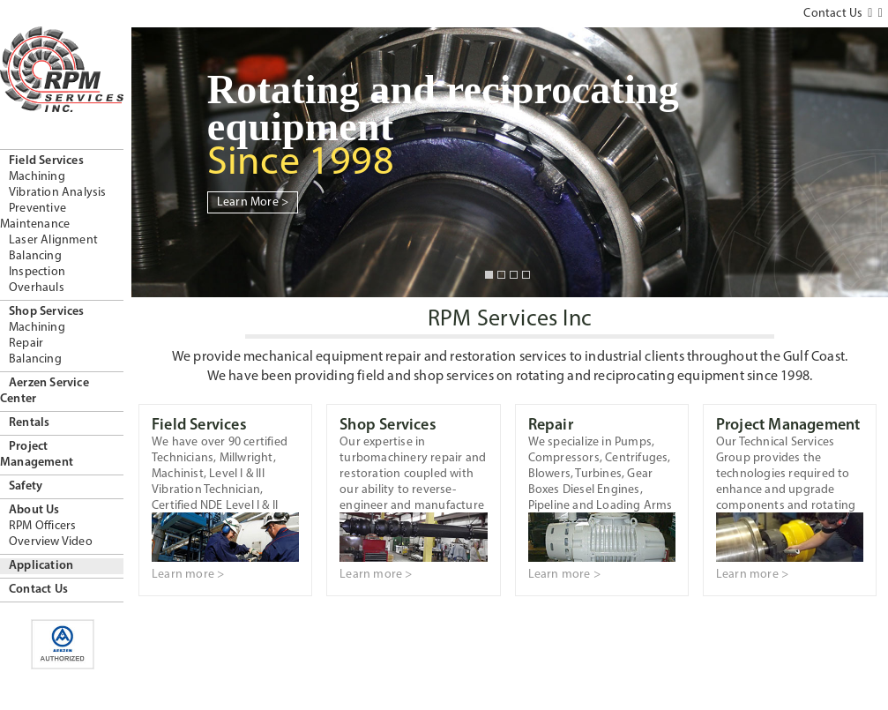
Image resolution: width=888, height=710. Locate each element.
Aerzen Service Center (44, 391)
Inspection (37, 272)
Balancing (35, 256)
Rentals (29, 423)
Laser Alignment (53, 240)
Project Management (36, 454)
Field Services (46, 161)
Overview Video (51, 542)
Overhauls (36, 288)
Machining (37, 176)
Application (41, 565)
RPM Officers (42, 526)
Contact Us (38, 589)
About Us (34, 510)
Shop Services (47, 311)
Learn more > (188, 574)
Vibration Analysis (58, 192)
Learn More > (252, 202)
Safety (25, 486)
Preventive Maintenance (35, 216)
